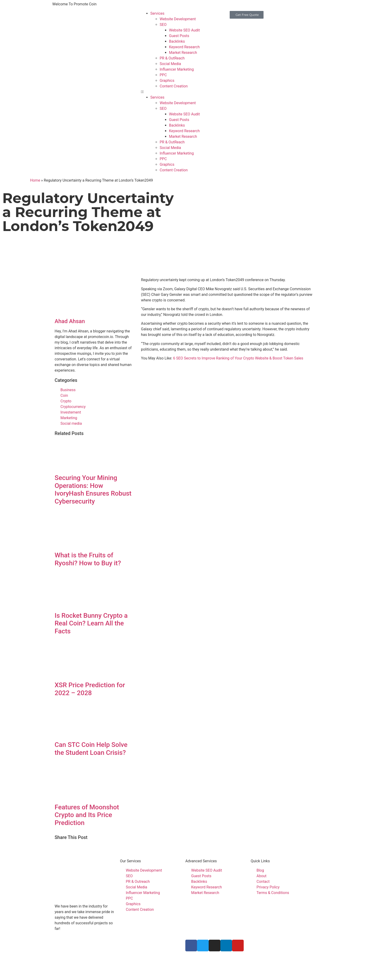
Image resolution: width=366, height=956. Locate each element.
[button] (183, 92)
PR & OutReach (172, 58)
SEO (163, 24)
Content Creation (174, 86)
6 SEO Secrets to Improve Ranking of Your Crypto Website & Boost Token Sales (238, 358)
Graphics (167, 80)
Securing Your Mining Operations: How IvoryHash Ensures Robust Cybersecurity (93, 489)
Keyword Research (184, 47)
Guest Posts (179, 36)
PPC (163, 75)
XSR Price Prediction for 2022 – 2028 (90, 689)
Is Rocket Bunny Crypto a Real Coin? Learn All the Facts (91, 623)
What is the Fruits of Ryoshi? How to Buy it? (88, 559)
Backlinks (177, 41)
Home (35, 180)
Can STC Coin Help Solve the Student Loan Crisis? (91, 748)
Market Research (183, 52)
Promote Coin (116, 942)
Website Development (178, 19)
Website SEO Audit (184, 30)
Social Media (170, 64)
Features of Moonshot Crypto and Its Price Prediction (87, 815)
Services (157, 13)
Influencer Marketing (177, 69)
